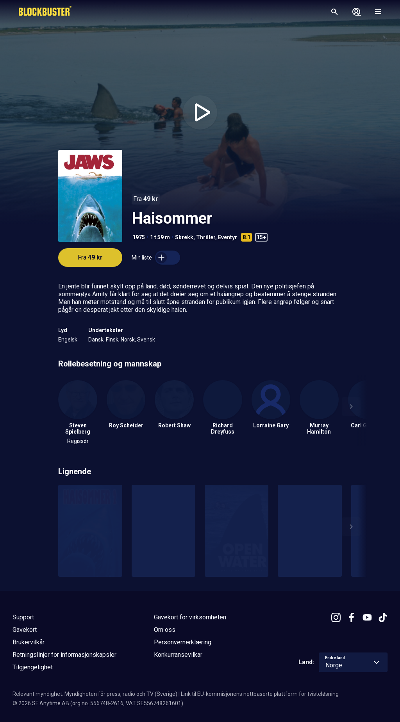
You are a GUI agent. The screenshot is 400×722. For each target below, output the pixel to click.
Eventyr (227, 237)
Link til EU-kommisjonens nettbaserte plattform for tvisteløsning (260, 694)
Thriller (205, 237)
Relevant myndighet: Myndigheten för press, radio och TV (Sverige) (94, 694)
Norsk (128, 339)
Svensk (146, 339)
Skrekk (184, 237)
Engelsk (67, 339)
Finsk (112, 339)
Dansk (96, 339)
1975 (138, 237)
